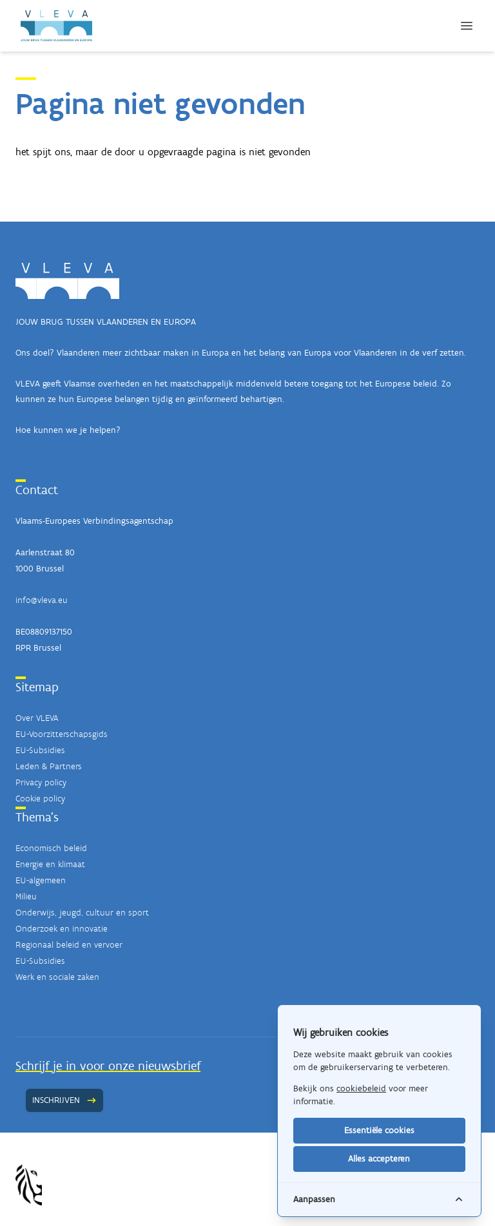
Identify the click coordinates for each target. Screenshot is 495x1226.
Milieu (26, 896)
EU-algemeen (40, 880)
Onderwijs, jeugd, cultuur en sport (82, 912)
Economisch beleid (51, 848)
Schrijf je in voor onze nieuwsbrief (107, 1065)
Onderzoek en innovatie (61, 928)
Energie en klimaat (50, 864)
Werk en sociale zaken (57, 977)
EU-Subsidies (40, 750)
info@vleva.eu (41, 600)
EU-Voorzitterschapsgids (61, 734)
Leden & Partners (48, 766)
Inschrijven (64, 1100)
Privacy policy (40, 782)
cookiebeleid (361, 1088)
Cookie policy (40, 798)
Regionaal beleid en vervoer (68, 944)
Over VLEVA (36, 718)
